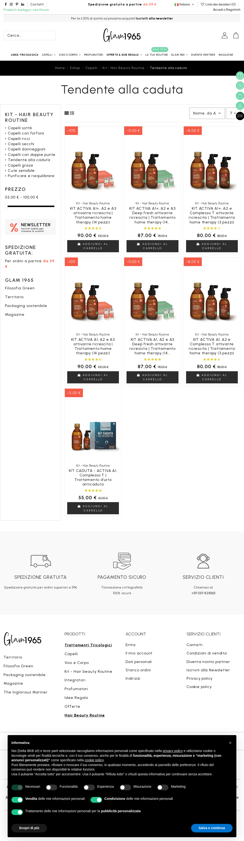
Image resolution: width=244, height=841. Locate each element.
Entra (131, 645)
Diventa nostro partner (208, 661)
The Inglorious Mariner (26, 692)
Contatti (37, 4)
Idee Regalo (76, 697)
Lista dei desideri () (218, 4)
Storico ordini (138, 670)
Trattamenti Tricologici (88, 645)
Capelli (71, 654)
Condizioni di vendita (207, 653)
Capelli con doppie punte (32, 154)
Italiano (185, 4)
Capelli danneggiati (27, 149)
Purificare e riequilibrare (31, 175)
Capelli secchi (21, 144)
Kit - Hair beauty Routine (88, 671)
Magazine (15, 314)
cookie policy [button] (94, 760)
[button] (124, 55)
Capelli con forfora (26, 133)
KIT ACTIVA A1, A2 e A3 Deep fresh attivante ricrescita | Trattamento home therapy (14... (152, 346)
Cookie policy (199, 686)
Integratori (75, 680)
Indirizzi (133, 678)
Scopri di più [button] (29, 828)
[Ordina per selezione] (207, 113)
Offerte (72, 706)
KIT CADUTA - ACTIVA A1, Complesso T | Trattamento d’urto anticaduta (93, 477)
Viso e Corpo (77, 662)
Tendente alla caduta (29, 160)
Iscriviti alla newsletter (154, 18)
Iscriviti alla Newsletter (208, 670)
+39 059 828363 (203, 593)
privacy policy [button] (173, 751)
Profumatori (76, 689)
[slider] (7, 206)
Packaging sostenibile (26, 305)
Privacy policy (200, 678)
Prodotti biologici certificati (26, 10)
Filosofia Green (20, 288)
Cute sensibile (21, 170)
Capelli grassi (20, 165)
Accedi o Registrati (226, 10)
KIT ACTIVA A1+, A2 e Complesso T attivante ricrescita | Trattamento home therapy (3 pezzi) (212, 215)
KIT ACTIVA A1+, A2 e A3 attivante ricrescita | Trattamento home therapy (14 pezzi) (93, 215)
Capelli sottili (20, 128)
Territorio (14, 297)
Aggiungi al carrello (93, 246)
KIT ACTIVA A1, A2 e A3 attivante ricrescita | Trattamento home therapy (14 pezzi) (93, 346)
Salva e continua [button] (212, 828)
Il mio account (139, 653)
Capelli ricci (19, 138)
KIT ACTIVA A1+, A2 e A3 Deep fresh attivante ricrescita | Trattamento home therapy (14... (152, 215)
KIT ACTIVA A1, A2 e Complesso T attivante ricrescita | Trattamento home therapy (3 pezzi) (212, 346)
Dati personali (139, 661)
